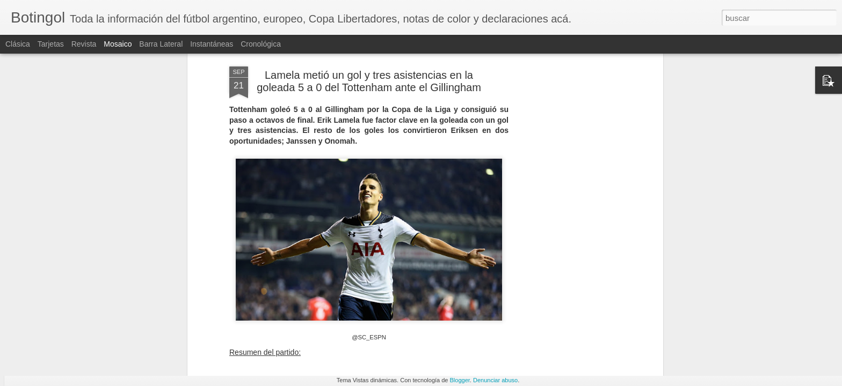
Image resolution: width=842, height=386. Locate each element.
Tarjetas (51, 44)
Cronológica (261, 44)
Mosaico (118, 44)
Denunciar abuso (495, 380)
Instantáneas (211, 44)
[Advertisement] (567, 171)
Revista (84, 44)
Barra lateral (161, 44)
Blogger (460, 380)
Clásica (17, 44)
